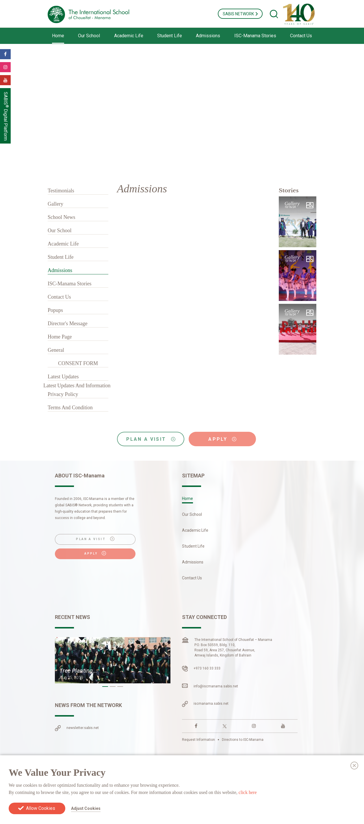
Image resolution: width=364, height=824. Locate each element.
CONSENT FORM (78, 363)
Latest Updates (63, 377)
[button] (105, 686)
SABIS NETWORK (240, 14)
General (56, 350)
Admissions (208, 35)
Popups (55, 310)
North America (68, 785)
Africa (150, 785)
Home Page (60, 337)
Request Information (198, 740)
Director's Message (68, 323)
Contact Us (301, 35)
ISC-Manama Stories (255, 35)
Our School (89, 35)
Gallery (55, 204)
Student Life (169, 35)
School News (61, 217)
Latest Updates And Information (76, 385)
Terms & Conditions (222, 774)
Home (58, 35)
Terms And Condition (70, 407)
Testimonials (61, 191)
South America (102, 785)
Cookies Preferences (290, 774)
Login (304, 791)
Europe (130, 785)
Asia (59, 792)
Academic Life (128, 35)
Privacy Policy (63, 394)
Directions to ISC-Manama (242, 740)
